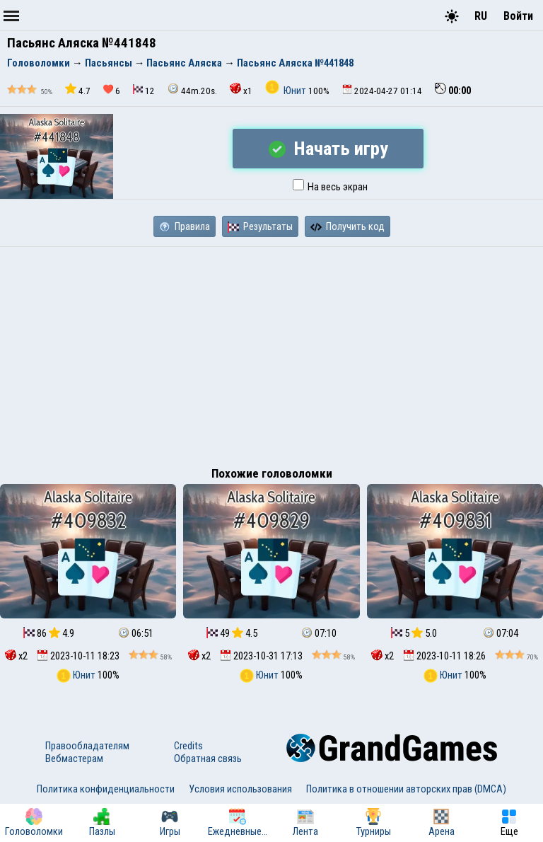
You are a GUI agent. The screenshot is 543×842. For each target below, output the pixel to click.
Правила (184, 226)
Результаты (260, 226)
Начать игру (328, 148)
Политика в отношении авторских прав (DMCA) (406, 789)
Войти (518, 16)
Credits (188, 745)
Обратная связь (208, 758)
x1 (241, 89)
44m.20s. (192, 89)
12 (144, 90)
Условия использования (240, 789)
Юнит (286, 90)
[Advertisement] (271, 353)
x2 (16, 656)
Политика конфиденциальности (106, 789)
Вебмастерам (74, 758)
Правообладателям (87, 745)
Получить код (347, 226)
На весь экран (330, 186)
